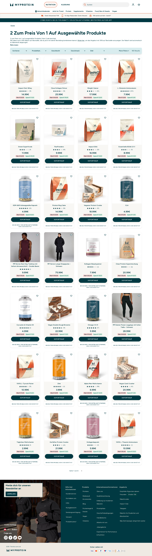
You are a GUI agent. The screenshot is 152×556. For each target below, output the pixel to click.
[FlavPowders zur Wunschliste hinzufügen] (71, 118)
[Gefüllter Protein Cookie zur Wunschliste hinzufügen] (71, 413)
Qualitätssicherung (103, 496)
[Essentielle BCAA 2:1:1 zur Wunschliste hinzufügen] (139, 118)
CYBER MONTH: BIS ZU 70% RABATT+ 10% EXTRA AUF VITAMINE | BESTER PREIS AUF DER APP (76, 20)
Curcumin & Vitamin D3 (25, 325)
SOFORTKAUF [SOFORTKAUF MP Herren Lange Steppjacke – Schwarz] (59, 280)
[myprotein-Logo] (21, 4)
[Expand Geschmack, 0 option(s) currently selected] (78, 50)
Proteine (86, 491)
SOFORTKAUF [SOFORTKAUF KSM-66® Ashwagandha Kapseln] (25, 219)
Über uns (100, 491)
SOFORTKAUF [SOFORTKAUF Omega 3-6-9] (93, 339)
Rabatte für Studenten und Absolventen (129, 514)
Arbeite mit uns (102, 522)
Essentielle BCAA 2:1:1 (127, 147)
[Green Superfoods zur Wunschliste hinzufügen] (37, 118)
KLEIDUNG (65, 5)
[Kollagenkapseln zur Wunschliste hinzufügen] (105, 413)
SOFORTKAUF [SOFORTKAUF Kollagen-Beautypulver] (93, 280)
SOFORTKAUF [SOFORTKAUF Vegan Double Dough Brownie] (59, 339)
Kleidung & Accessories (87, 497)
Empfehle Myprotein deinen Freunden (129, 493)
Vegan (114, 11)
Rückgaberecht (71, 508)
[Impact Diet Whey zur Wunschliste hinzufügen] (37, 59)
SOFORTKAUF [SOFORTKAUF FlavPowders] (59, 161)
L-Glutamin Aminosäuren (126, 88)
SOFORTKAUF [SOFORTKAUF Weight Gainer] (93, 102)
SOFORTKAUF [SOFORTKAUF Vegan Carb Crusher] (127, 398)
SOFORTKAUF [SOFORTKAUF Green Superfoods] (25, 161)
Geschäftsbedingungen (105, 513)
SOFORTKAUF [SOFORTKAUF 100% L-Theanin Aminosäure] (127, 456)
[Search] (85, 4)
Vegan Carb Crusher (126, 383)
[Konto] (133, 4)
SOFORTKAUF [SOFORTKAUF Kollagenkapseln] (93, 456)
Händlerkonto (101, 518)
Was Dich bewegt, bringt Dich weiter (132, 521)
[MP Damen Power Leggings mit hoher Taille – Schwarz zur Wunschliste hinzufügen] (139, 296)
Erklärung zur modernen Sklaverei (105, 502)
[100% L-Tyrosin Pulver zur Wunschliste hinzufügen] (37, 354)
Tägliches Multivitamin (25, 442)
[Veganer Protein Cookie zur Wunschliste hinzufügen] (105, 176)
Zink (59, 383)
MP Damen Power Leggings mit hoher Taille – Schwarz (127, 326)
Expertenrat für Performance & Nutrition (107, 533)
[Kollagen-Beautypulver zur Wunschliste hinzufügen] (105, 235)
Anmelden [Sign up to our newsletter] (11, 494)
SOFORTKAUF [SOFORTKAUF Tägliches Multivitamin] (25, 456)
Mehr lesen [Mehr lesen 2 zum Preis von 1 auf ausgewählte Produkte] (14, 45)
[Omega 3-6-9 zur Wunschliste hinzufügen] (105, 296)
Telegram (123, 508)
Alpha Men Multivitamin (93, 383)
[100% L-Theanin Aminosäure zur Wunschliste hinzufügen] (139, 413)
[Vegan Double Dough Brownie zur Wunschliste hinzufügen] (71, 296)
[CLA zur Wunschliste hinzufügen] (139, 176)
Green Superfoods (25, 147)
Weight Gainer (92, 88)
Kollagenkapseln (93, 442)
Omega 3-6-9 (93, 325)
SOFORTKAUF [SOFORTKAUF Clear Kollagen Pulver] (59, 102)
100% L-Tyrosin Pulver (25, 383)
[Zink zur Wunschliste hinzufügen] (71, 354)
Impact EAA (93, 147)
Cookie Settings (10, 525)
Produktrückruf (71, 522)
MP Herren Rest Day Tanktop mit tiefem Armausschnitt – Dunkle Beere (25, 265)
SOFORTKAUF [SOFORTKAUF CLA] (127, 219)
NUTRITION (50, 5)
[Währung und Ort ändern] (30, 529)
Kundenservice (71, 494)
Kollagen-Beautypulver (93, 264)
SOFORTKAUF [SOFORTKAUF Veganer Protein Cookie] (93, 219)
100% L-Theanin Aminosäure (127, 442)
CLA (126, 205)
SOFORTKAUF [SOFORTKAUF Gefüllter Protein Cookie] (59, 456)
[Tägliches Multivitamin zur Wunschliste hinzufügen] (37, 413)
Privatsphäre (101, 508)
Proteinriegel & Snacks (88, 510)
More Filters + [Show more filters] (124, 51)
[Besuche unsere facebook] (10, 538)
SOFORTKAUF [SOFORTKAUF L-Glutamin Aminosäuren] (127, 102)
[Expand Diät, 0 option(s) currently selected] (98, 50)
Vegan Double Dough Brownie (59, 325)
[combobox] (105, 4)
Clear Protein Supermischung (127, 264)
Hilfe (67, 503)
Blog (84, 504)
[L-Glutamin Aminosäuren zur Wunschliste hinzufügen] (139, 59)
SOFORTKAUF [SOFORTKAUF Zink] (59, 398)
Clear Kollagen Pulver (59, 88)
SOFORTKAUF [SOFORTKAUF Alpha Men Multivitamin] (93, 398)
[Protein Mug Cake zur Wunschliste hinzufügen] (71, 176)
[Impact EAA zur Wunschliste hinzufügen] (105, 118)
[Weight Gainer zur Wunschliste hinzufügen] (105, 59)
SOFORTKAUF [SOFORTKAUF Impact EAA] (93, 161)
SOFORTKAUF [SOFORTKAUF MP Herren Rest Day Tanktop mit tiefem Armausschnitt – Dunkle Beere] (25, 280)
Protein (68, 11)
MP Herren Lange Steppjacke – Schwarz (59, 265)
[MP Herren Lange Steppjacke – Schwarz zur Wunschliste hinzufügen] (71, 235)
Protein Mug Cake (59, 205)
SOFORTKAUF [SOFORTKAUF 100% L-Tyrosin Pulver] (25, 398)
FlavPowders (59, 147)
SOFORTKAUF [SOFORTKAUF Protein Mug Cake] (59, 219)
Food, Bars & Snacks (102, 11)
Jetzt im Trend (57, 11)
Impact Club (124, 504)
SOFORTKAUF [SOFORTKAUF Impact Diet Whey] (25, 102)
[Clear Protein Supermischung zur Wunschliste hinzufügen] (139, 235)
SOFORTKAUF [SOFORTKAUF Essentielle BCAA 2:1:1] (127, 161)
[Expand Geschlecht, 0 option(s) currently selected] (59, 50)
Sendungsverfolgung (73, 512)
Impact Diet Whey (25, 88)
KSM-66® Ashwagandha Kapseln (25, 205)
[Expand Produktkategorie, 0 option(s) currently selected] (39, 50)
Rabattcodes (124, 499)
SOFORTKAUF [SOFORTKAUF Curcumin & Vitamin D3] (25, 339)
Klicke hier (81, 40)
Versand (68, 517)
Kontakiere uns (71, 498)
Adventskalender (42, 11)
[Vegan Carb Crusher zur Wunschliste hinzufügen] (139, 354)
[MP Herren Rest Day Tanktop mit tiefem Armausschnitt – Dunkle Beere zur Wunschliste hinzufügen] (37, 235)
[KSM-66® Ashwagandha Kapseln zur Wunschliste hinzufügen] (37, 176)
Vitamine (89, 11)
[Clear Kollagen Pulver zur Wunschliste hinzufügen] (71, 59)
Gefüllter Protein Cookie (59, 442)
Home (13, 26)
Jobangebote (101, 527)
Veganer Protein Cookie (93, 205)
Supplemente (79, 11)
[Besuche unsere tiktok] (15, 538)
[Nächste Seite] (82, 471)
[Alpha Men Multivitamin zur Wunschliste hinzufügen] (105, 354)
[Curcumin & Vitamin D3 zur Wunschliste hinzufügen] (37, 296)
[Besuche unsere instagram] (6, 538)
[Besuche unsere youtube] (20, 538)
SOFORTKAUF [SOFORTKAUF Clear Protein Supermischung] (127, 280)
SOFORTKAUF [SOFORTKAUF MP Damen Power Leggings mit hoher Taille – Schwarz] (127, 339)
